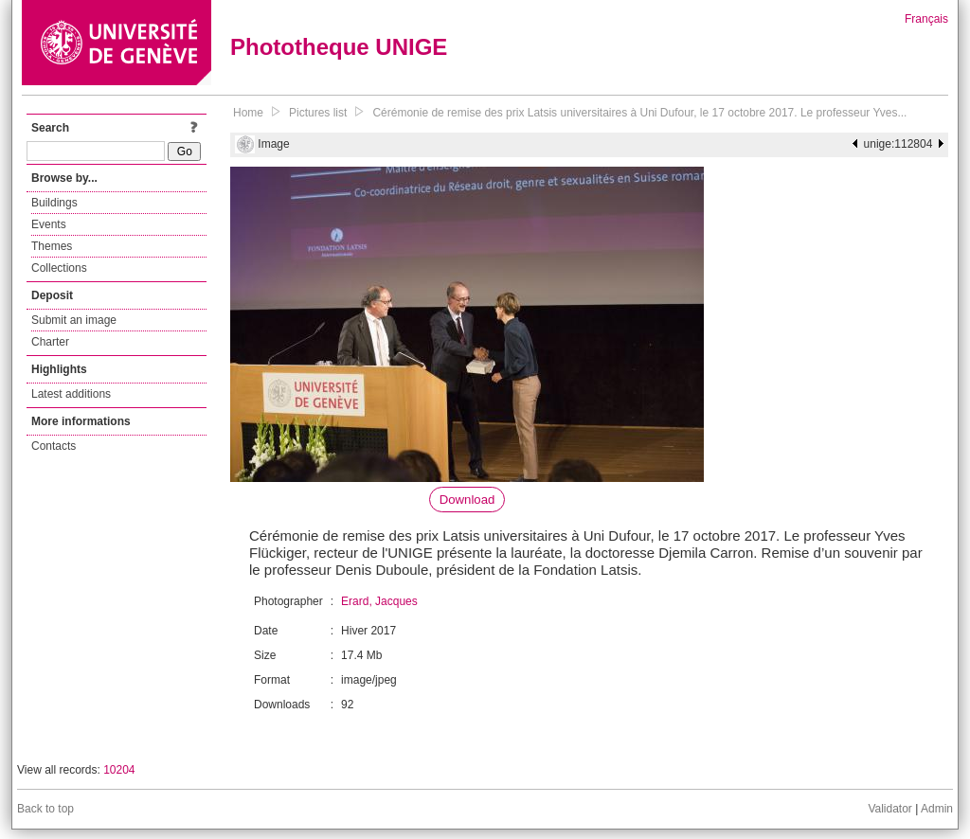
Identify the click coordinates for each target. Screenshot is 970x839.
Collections (59, 268)
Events (48, 224)
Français (926, 19)
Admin (937, 808)
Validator (889, 808)
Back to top (45, 808)
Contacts (53, 446)
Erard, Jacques (379, 601)
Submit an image (74, 320)
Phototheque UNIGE (338, 47)
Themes (51, 246)
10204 (119, 770)
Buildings (54, 202)
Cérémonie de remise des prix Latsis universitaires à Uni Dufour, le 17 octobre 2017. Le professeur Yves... (639, 112)
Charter (50, 341)
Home (248, 112)
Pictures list (318, 112)
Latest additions (71, 394)
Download (467, 499)
